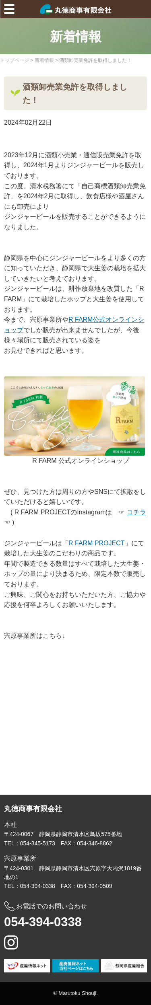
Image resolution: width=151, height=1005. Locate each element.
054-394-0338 (43, 922)
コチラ (136, 512)
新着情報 (44, 60)
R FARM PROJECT (96, 543)
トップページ (14, 60)
